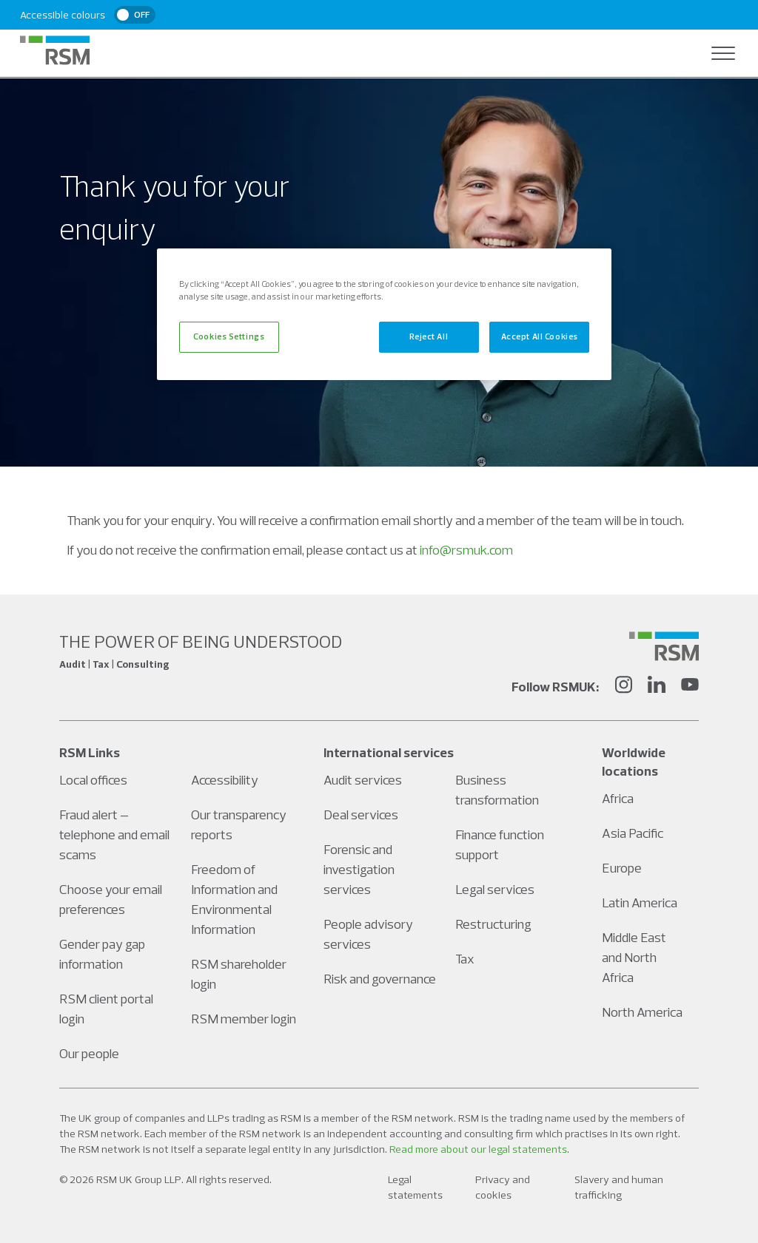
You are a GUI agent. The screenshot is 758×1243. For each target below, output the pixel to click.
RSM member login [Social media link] (243, 1018)
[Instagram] (623, 687)
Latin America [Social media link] (639, 902)
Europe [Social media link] (622, 867)
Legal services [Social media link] (494, 889)
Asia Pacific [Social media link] (632, 832)
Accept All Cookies (539, 336)
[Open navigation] (723, 53)
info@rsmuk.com (466, 549)
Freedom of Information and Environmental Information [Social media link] (234, 899)
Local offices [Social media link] (93, 779)
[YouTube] (690, 687)
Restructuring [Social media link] (493, 923)
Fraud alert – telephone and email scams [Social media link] (114, 834)
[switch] (134, 15)
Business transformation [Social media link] (497, 789)
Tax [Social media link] (464, 958)
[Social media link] (664, 646)
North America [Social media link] (642, 1011)
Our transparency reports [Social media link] (238, 824)
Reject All (428, 336)
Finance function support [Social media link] (499, 844)
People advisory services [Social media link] (368, 933)
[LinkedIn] (656, 687)
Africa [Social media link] (618, 798)
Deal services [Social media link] (360, 814)
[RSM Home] (55, 50)
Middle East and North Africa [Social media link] (634, 957)
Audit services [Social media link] (362, 779)
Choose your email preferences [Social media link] (110, 899)
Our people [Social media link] (89, 1053)
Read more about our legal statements (478, 1149)
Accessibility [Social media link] (224, 779)
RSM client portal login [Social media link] (106, 1008)
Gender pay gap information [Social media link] (102, 953)
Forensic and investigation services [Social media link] (359, 869)
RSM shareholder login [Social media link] (238, 973)
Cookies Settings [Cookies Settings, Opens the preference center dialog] (228, 336)
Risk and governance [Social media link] (379, 978)
